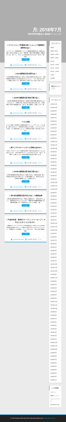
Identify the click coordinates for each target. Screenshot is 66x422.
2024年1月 (53, 179)
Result (52, 61)
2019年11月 (53, 305)
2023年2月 (53, 216)
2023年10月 (53, 189)
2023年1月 (53, 220)
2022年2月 (53, 257)
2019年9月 (53, 312)
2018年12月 (53, 342)
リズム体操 (26, 122)
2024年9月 (53, 152)
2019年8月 (53, 315)
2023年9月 (53, 192)
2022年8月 (53, 237)
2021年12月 (53, 264)
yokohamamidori (17, 65)
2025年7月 (53, 118)
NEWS (52, 47)
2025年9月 (53, 111)
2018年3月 (53, 373)
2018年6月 (53, 363)
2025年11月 (53, 104)
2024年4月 (53, 169)
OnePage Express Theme (49, 418)
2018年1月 (53, 380)
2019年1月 (53, 339)
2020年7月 (53, 284)
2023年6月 (53, 203)
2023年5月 (53, 206)
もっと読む (25, 59)
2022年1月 (53, 261)
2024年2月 (53, 175)
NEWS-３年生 (54, 58)
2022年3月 (53, 254)
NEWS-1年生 (54, 51)
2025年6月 (53, 121)
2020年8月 (53, 281)
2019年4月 (53, 329)
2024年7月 (53, 158)
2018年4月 (53, 370)
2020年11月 (53, 278)
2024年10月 (53, 148)
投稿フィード (54, 395)
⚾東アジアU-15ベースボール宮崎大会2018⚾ (25, 147)
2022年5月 (53, 247)
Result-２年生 (54, 68)
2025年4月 (53, 128)
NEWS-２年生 (54, 54)
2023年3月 (53, 213)
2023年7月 (53, 199)
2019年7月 (53, 318)
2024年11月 (53, 145)
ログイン (53, 392)
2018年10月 (53, 349)
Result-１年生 (54, 64)
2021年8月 (53, 274)
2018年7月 (53, 359)
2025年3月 (53, 131)
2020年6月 (53, 288)
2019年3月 (53, 332)
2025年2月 (53, 135)
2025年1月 (53, 138)
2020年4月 (53, 295)
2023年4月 (53, 209)
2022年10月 (53, 230)
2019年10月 (53, 308)
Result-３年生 (54, 71)
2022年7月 (53, 240)
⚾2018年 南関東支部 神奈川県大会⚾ (25, 98)
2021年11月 (53, 267)
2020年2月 (53, 298)
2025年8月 (53, 114)
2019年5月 (53, 325)
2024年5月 (53, 165)
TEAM (52, 75)
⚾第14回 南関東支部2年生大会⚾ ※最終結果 (25, 195)
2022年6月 (53, 244)
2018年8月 (53, 356)
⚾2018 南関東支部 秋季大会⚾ (25, 73)
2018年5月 (53, 366)
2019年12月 (53, 301)
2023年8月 (53, 196)
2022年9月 (53, 233)
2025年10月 (53, 107)
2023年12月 (53, 182)
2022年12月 (53, 223)
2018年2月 (53, 376)
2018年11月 (53, 346)
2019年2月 (53, 335)
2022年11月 (53, 227)
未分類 (52, 78)
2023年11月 (53, 186)
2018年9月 (53, 353)
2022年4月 (53, 250)
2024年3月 (53, 172)
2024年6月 (53, 162)
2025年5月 (53, 124)
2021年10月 (53, 271)
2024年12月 (53, 141)
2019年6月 (53, 322)
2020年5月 (53, 291)
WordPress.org (54, 404)
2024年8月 (53, 155)
